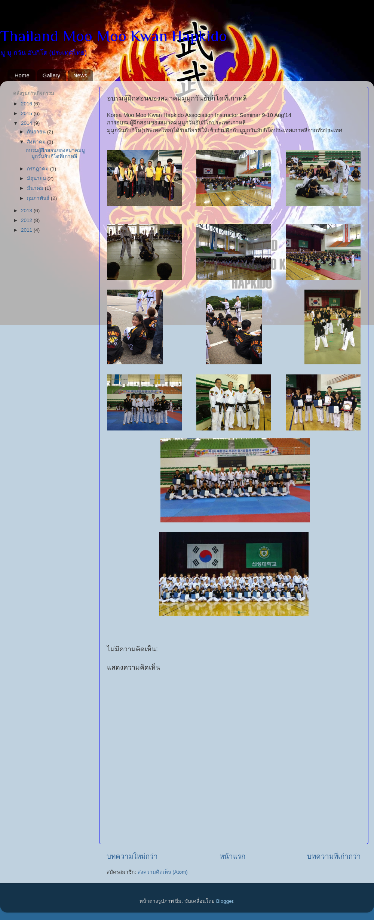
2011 (27, 230)
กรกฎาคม (38, 169)
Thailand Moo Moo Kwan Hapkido (113, 35)
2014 (27, 123)
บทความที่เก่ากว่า (334, 856)
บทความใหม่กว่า (132, 856)
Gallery (52, 75)
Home (22, 75)
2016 (27, 103)
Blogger (224, 901)
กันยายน (37, 132)
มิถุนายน (37, 178)
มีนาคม (36, 188)
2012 (27, 220)
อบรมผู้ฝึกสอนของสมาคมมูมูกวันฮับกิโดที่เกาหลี (55, 153)
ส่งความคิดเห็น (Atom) (163, 872)
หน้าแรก (232, 856)
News (80, 75)
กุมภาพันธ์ (39, 198)
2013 (27, 210)
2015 (27, 113)
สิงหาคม (37, 142)
